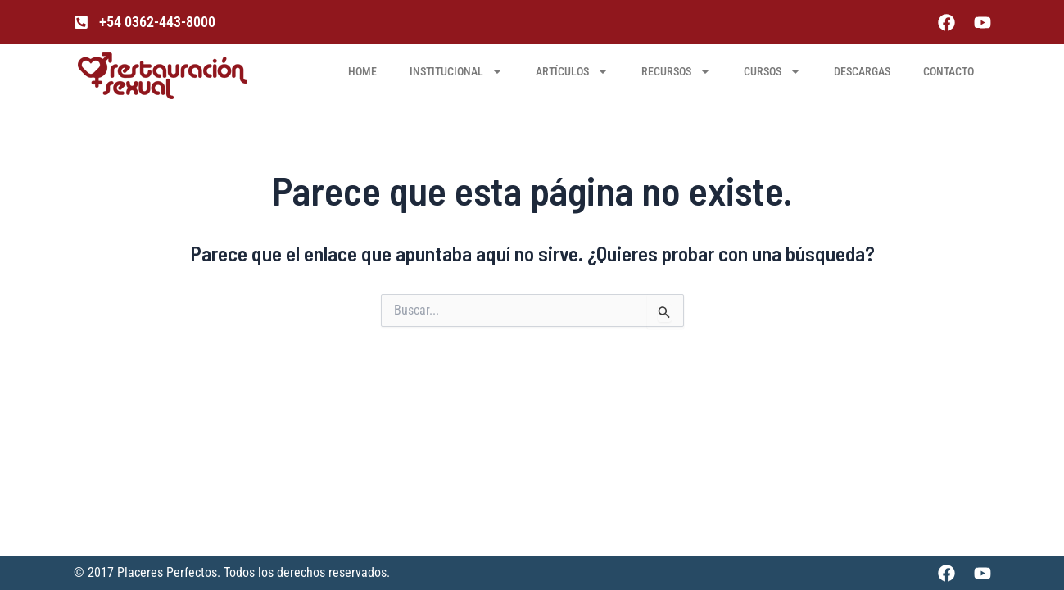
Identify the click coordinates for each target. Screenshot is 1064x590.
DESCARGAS (862, 71)
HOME (362, 71)
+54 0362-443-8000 (157, 21)
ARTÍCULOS (572, 71)
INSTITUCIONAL (456, 71)
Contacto (948, 71)
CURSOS (772, 71)
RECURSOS (676, 71)
